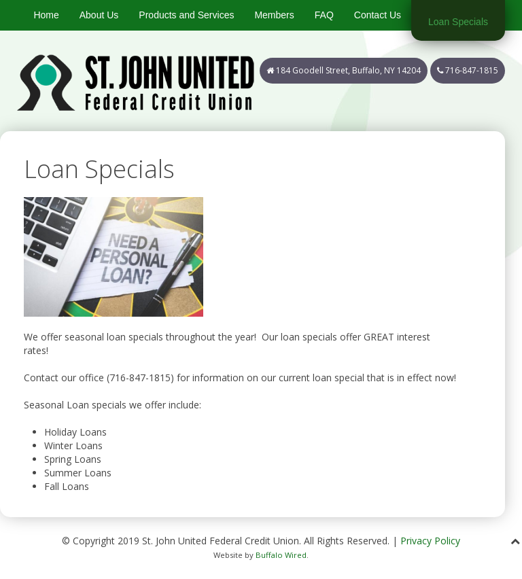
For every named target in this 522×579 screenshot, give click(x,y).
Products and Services (186, 15)
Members (274, 15)
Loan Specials (458, 21)
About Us (99, 15)
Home (45, 15)
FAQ (324, 15)
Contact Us (377, 15)
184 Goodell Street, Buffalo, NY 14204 (343, 70)
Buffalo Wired (281, 555)
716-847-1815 (467, 70)
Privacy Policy (430, 540)
